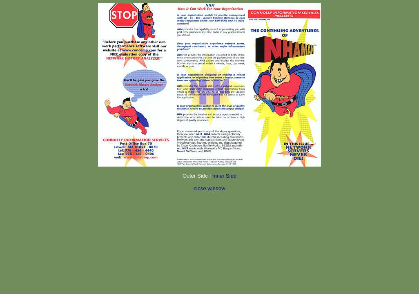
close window (209, 188)
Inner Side (223, 176)
